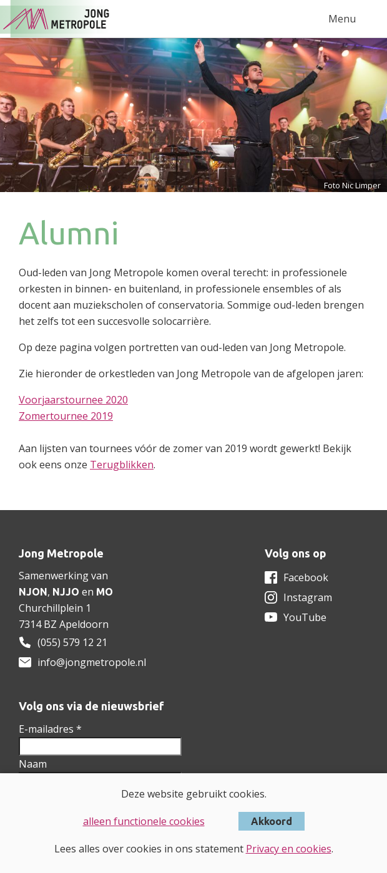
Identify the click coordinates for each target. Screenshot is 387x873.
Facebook (305, 577)
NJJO (65, 591)
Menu (342, 19)
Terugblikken (122, 464)
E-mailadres (50, 729)
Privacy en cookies (288, 849)
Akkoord (271, 821)
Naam (33, 764)
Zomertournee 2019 (66, 416)
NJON (33, 591)
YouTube (304, 617)
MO (104, 591)
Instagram (307, 597)
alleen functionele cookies (144, 821)
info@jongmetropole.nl (91, 662)
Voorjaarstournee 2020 (73, 400)
